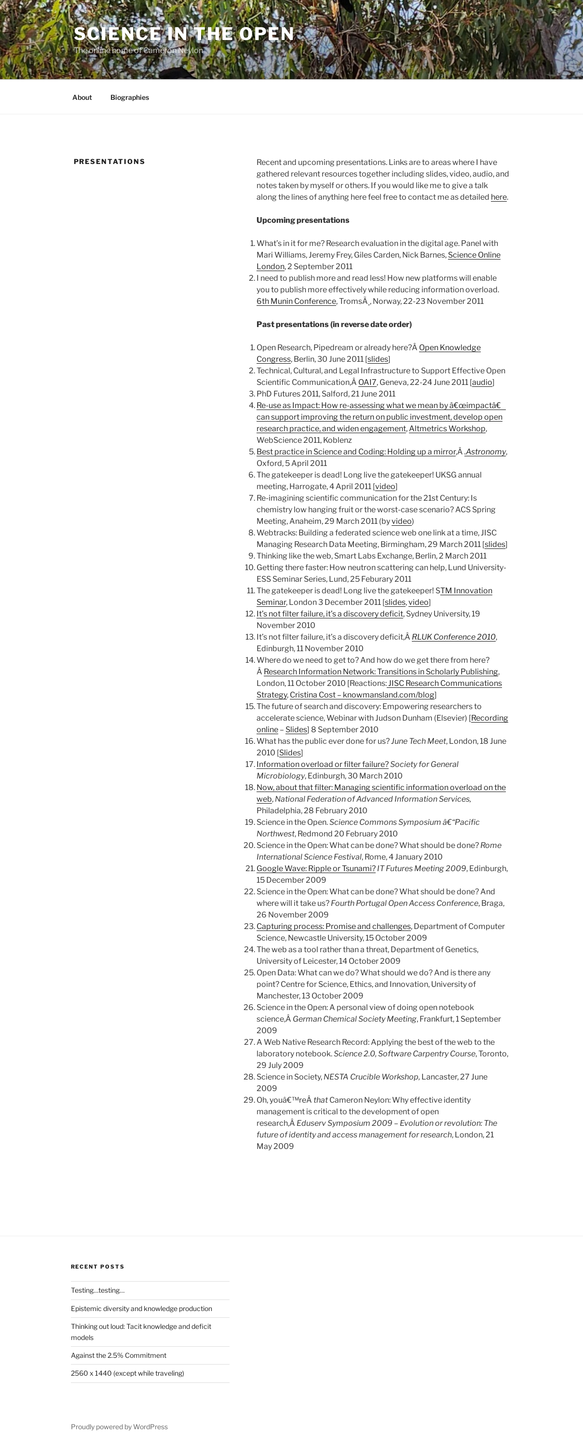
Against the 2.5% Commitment (118, 1355)
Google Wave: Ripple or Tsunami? (316, 868)
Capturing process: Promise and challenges (334, 926)
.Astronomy (485, 451)
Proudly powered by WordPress (119, 1426)
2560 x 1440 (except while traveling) (127, 1373)
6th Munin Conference (296, 301)
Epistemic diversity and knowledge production (141, 1308)
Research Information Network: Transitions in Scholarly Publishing (381, 671)
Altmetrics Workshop (447, 428)
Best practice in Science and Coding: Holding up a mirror (356, 451)
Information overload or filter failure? (323, 764)
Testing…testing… (97, 1290)
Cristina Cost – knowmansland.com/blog (362, 694)
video (385, 486)
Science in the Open (185, 33)
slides (377, 359)
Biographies (129, 97)
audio (482, 382)
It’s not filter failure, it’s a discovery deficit (330, 613)
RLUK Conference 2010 (454, 637)
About (82, 97)
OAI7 (367, 382)
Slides (296, 729)
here (499, 197)
